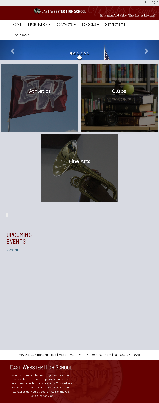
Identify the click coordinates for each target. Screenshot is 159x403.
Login (151, 2)
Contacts (66, 24)
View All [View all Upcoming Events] (12, 250)
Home (17, 24)
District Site (115, 24)
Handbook (21, 34)
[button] (12, 50)
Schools (90, 24)
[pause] (79, 57)
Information (38, 24)
